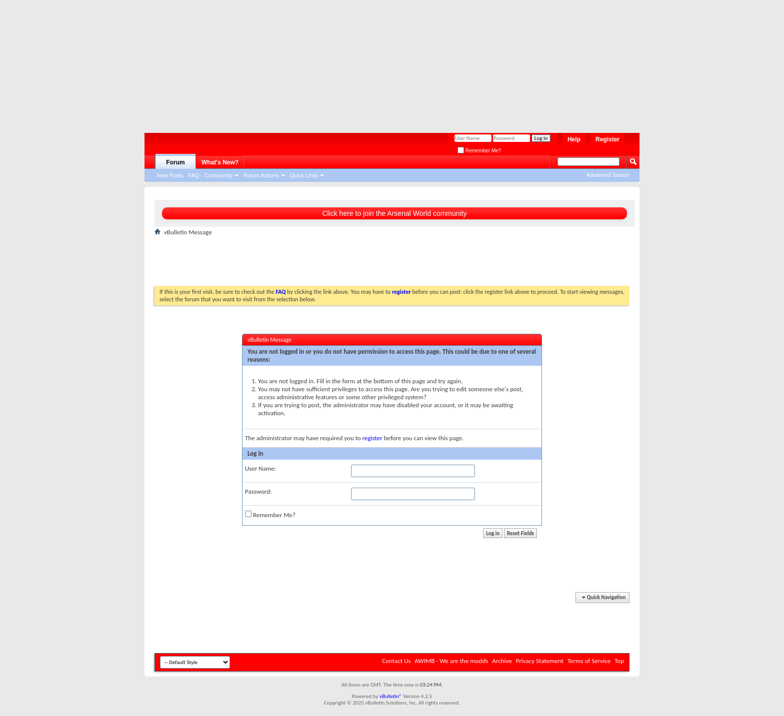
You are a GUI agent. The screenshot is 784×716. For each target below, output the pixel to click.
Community (219, 175)
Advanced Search (608, 175)
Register (608, 139)
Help (574, 139)
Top (619, 661)
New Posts (170, 175)
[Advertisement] (387, 62)
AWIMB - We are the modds (451, 661)
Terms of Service (589, 661)
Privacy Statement (540, 661)
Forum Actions (261, 175)
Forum (175, 162)
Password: (258, 491)
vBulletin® (391, 696)
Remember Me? (479, 150)
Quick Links (304, 175)
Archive (502, 661)
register (372, 438)
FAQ (194, 175)
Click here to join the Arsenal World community (394, 213)
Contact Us (396, 661)
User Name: (260, 468)
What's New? (220, 162)
